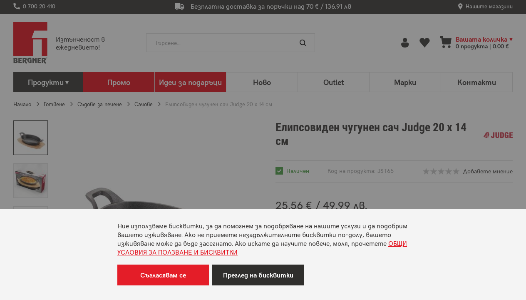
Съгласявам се (163, 274)
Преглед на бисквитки (258, 274)
